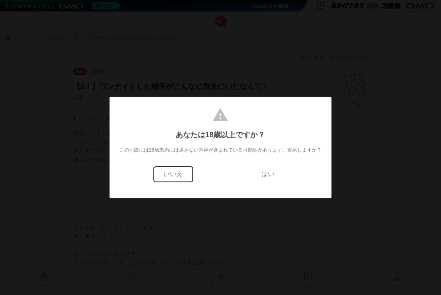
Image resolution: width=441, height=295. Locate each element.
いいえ (173, 173)
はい (267, 173)
